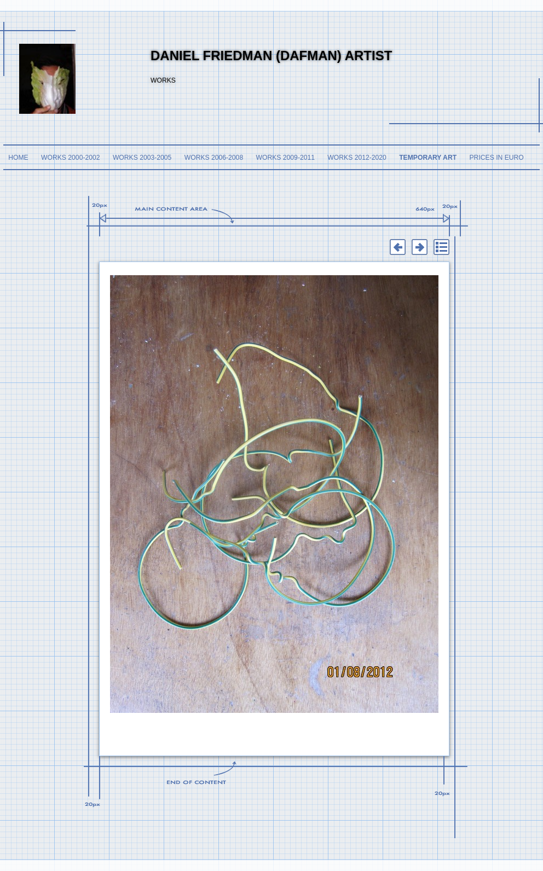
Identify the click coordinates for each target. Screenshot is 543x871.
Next (419, 247)
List (441, 247)
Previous (397, 247)
